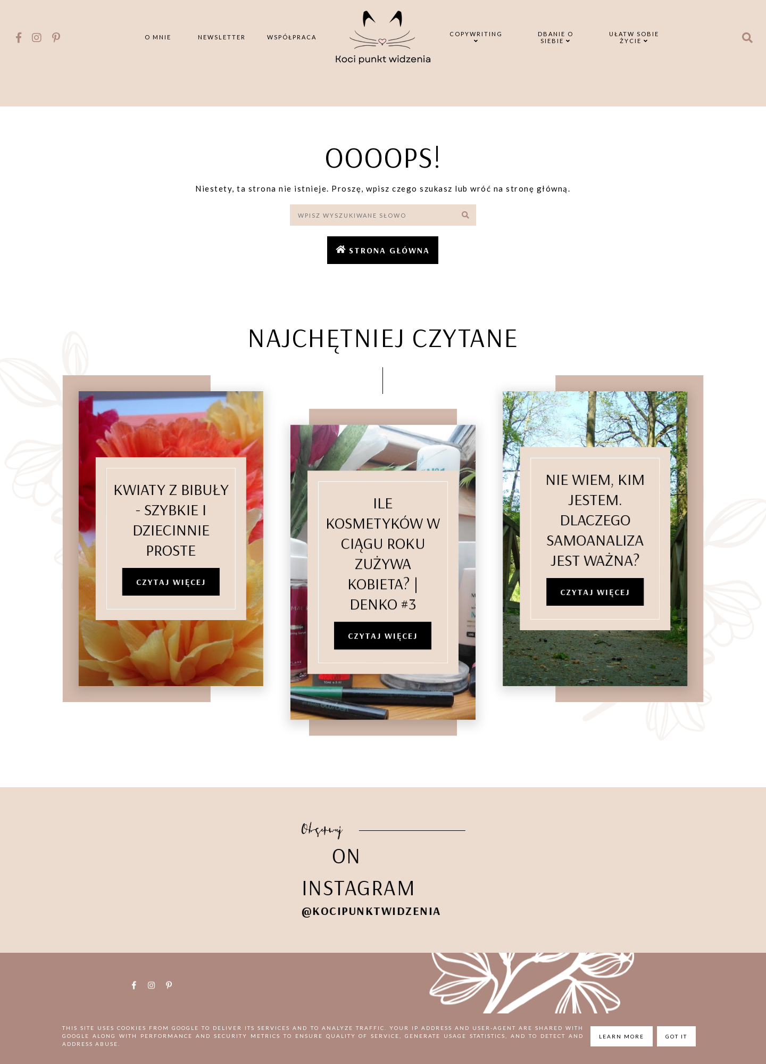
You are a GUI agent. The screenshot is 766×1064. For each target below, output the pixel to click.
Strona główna (389, 250)
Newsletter (222, 37)
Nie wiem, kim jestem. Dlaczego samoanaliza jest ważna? (608, 521)
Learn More (621, 1036)
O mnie (158, 37)
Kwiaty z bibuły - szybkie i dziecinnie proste (157, 521)
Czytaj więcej (158, 583)
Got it (676, 1036)
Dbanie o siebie (555, 37)
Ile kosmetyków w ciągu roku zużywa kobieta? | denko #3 (383, 568)
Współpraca (292, 37)
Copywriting (476, 37)
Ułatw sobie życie (634, 37)
